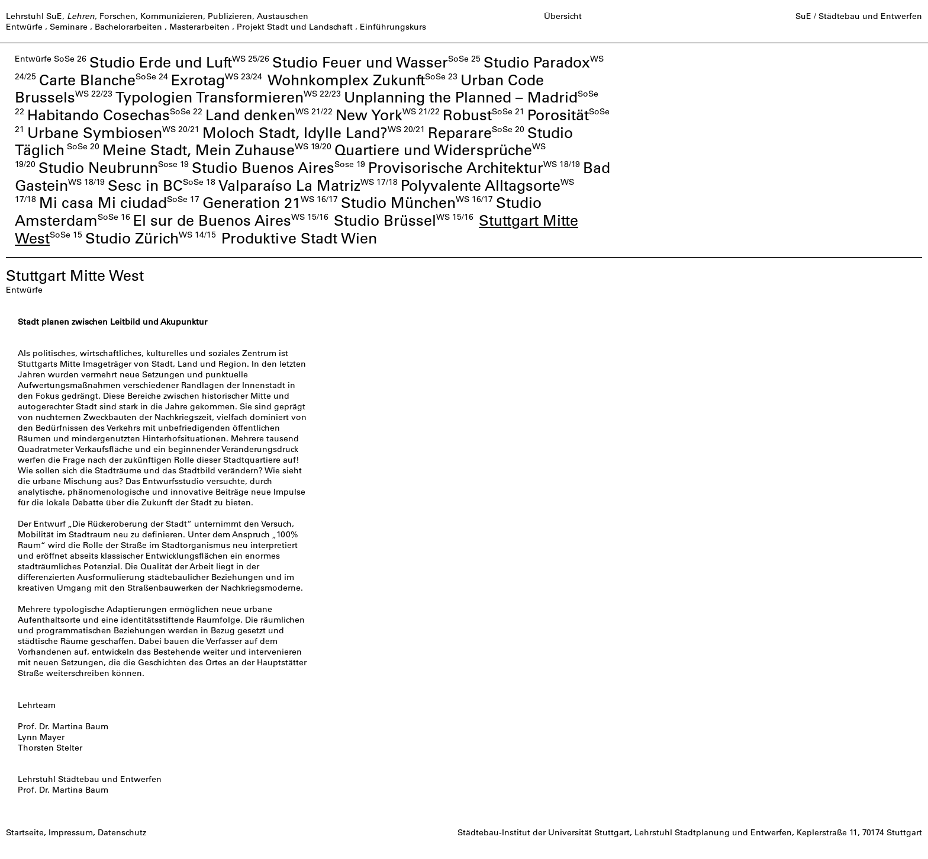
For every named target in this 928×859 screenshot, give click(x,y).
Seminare (69, 26)
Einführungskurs (393, 26)
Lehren (81, 16)
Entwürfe (24, 26)
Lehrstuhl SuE (34, 16)
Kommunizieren (171, 16)
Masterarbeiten (199, 26)
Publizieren (230, 16)
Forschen (117, 16)
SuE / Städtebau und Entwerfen (858, 16)
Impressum (71, 832)
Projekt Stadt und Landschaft (295, 26)
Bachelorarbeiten (128, 26)
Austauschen (282, 16)
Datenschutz (122, 832)
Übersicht (563, 16)
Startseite (25, 832)
